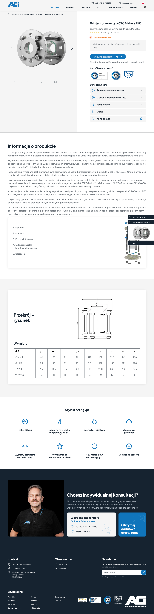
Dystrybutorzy (60, 597)
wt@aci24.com (83, 531)
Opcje (97, 111)
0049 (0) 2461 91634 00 (101, 3)
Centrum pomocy (115, 7)
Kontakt (133, 7)
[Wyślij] (143, 572)
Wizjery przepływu (28, 14)
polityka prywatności (118, 577)
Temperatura (101, 104)
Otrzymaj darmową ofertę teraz (133, 524)
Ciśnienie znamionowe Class (109, 97)
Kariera (34, 600)
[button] (144, 3)
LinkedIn (62, 568)
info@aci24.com (126, 3)
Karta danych (117, 118)
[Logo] (13, 5)
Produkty (55, 7)
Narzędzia (86, 7)
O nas (33, 597)
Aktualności (35, 608)
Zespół (33, 604)
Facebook (63, 564)
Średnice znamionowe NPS (108, 90)
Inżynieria (70, 7)
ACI (98, 7)
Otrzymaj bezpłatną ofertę (108, 56)
